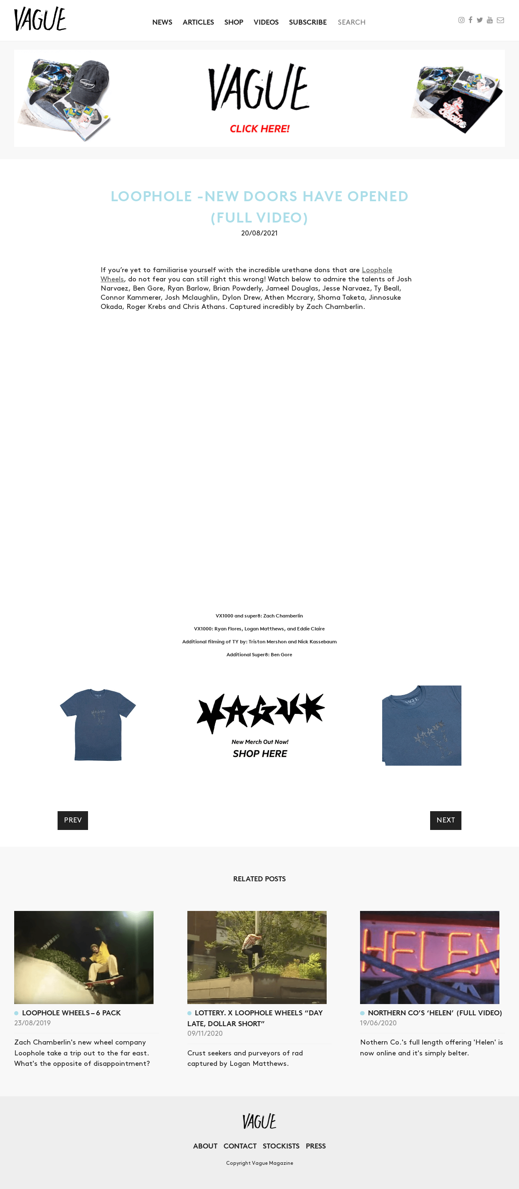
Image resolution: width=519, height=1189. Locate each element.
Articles (198, 22)
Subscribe (308, 22)
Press (316, 1145)
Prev (73, 820)
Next (445, 820)
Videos (266, 22)
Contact (240, 1145)
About (205, 1145)
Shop (233, 22)
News (162, 22)
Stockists (281, 1145)
